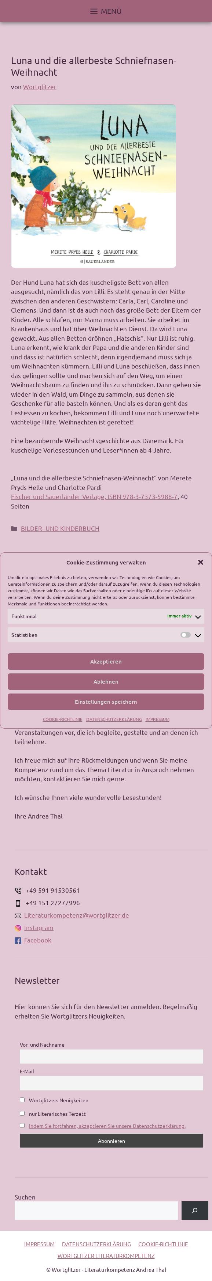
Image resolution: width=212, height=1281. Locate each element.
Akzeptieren (106, 661)
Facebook (33, 940)
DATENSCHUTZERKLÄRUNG (114, 719)
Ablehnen (106, 681)
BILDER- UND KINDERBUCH (60, 528)
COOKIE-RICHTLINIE (63, 719)
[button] (200, 562)
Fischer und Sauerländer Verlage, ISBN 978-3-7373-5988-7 (94, 496)
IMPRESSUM (157, 719)
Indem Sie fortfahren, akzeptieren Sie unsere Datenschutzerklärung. (107, 1125)
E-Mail (27, 1071)
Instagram (34, 927)
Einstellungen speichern (106, 701)
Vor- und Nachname (42, 1044)
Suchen (25, 1197)
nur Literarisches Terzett (53, 1113)
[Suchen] (195, 1210)
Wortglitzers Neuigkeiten (54, 1100)
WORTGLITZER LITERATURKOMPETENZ (106, 1255)
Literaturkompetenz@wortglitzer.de (72, 915)
